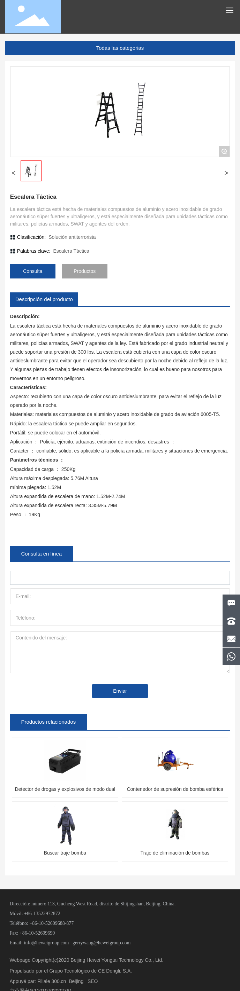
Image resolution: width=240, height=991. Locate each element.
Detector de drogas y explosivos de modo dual (65, 789)
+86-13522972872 (42, 913)
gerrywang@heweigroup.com (101, 942)
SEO (93, 981)
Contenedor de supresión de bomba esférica (175, 789)
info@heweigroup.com (46, 942)
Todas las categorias (120, 48)
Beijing (76, 981)
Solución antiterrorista (72, 237)
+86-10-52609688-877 (51, 923)
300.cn (58, 981)
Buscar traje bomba (65, 853)
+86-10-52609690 (37, 933)
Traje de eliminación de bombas (175, 853)
